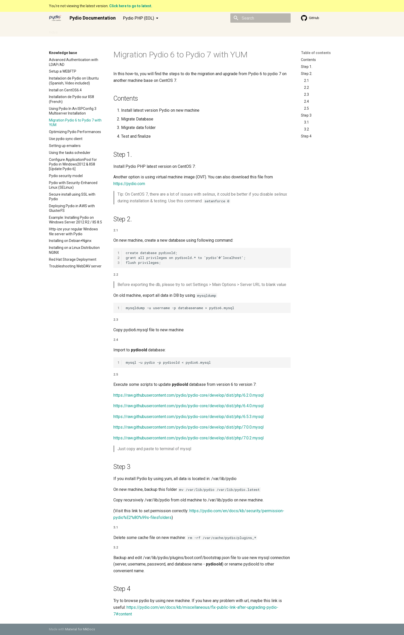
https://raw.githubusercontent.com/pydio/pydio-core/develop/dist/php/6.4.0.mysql (188, 405)
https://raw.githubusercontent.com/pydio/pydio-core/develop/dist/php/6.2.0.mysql (188, 395)
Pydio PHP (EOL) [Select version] (138, 18)
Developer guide (104, 31)
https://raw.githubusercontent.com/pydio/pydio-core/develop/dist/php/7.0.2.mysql (188, 438)
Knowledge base (136, 31)
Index (53, 31)
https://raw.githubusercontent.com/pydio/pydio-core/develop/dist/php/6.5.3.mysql (188, 416)
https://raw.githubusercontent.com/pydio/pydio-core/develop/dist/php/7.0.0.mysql (188, 427)
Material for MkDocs (80, 629)
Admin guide (74, 31)
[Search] (260, 18)
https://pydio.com (129, 183)
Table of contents (316, 53)
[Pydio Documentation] (55, 18)
